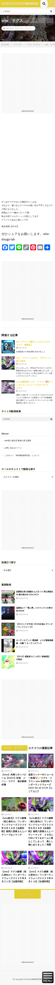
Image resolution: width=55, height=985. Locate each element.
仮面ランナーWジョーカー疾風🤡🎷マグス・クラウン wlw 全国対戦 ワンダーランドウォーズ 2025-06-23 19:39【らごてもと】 (41, 782)
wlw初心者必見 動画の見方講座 (17, 440)
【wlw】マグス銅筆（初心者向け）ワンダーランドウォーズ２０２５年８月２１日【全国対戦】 (14, 876)
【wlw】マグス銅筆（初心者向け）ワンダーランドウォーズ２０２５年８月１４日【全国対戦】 (40, 876)
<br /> (27, 159)
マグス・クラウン (25, 28)
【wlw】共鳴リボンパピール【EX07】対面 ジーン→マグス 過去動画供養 (14, 779)
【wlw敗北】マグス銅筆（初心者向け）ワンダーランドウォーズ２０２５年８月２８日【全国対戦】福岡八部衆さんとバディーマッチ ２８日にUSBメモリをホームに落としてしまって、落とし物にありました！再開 (40, 831)
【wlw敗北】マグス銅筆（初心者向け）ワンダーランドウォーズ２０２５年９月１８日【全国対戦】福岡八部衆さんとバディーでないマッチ (14, 826)
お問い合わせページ (13, 448)
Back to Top (27, 895)
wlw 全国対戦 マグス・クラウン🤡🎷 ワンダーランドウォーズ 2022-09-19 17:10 (34, 384)
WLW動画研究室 (35, 979)
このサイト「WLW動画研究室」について (21, 455)
